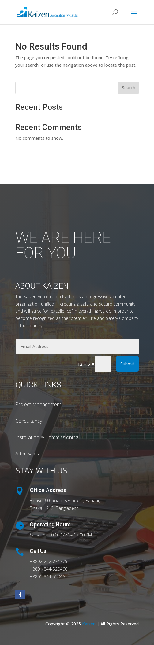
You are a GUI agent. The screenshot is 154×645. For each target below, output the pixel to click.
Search (128, 88)
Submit (127, 364)
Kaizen (89, 624)
